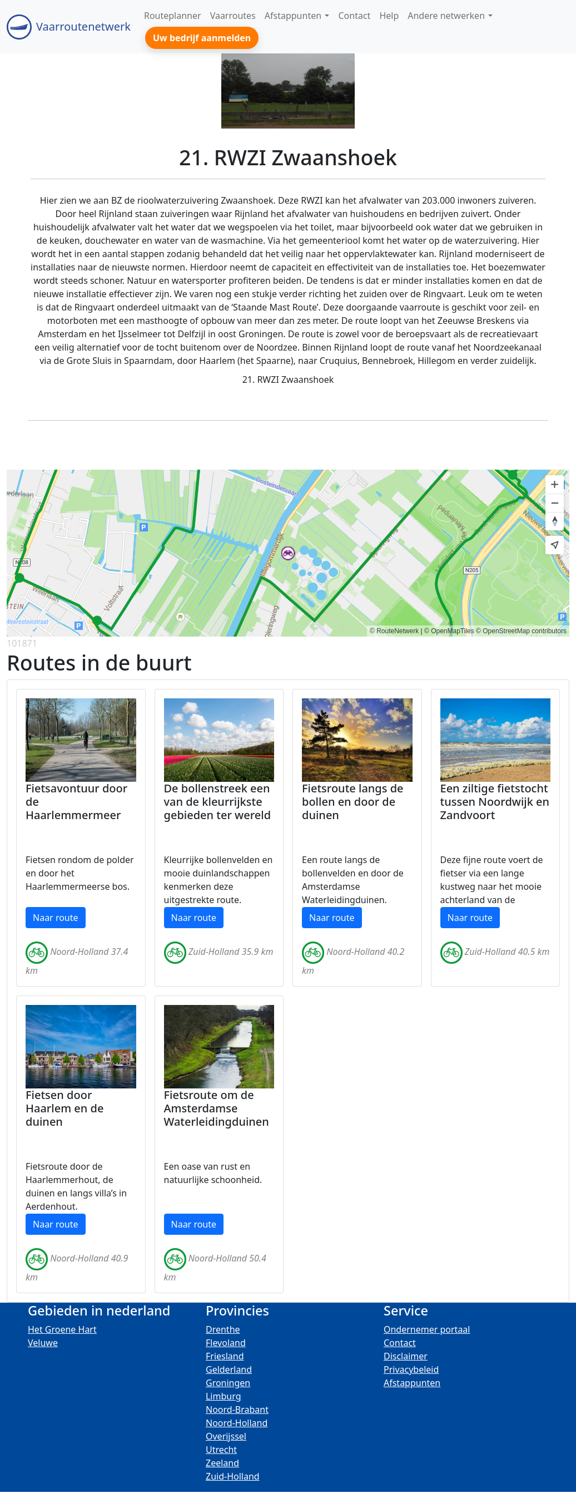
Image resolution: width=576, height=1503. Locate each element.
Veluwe (43, 1343)
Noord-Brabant (237, 1409)
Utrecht (221, 1449)
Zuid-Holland (233, 1476)
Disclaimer (406, 1356)
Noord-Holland (236, 1423)
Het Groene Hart (62, 1329)
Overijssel (226, 1436)
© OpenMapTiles (449, 631)
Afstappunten (412, 1383)
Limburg (223, 1396)
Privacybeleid (411, 1369)
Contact (400, 1343)
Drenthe (223, 1329)
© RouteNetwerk (394, 631)
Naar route (55, 917)
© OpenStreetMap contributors (521, 631)
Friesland (225, 1356)
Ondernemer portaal (427, 1329)
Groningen (228, 1383)
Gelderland (229, 1369)
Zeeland (222, 1463)
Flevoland (226, 1343)
